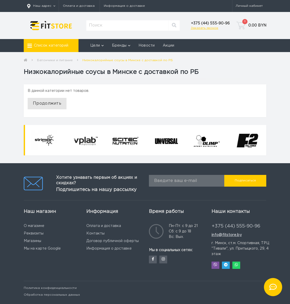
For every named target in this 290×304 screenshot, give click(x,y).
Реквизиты (34, 233)
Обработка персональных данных (52, 294)
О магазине (34, 225)
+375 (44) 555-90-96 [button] (236, 226)
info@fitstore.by (227, 235)
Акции (168, 45)
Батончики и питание (55, 60)
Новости (146, 45)
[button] (41, 6)
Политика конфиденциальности (50, 288)
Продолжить (47, 103)
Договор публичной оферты (112, 241)
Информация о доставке (124, 5)
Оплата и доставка (79, 5)
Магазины (32, 241)
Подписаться (245, 180)
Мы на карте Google (42, 248)
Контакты (95, 233)
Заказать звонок (204, 28)
